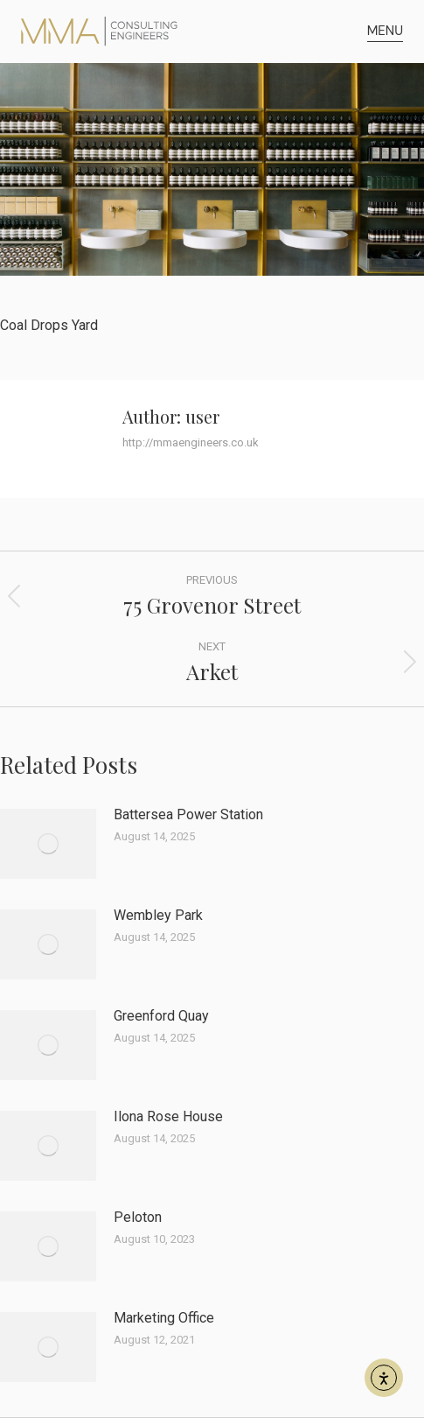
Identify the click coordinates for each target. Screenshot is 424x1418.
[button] (385, 31)
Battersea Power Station (188, 814)
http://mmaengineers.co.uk (190, 442)
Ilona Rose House (168, 1116)
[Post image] (48, 844)
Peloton (138, 1217)
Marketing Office (164, 1317)
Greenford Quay (161, 1015)
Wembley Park (158, 915)
